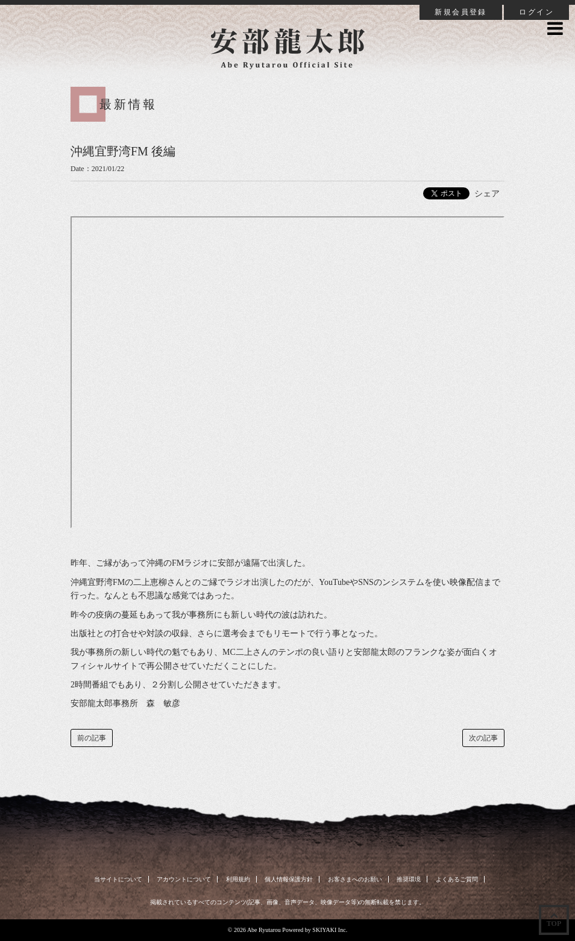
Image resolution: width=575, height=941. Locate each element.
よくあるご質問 (457, 879)
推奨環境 (409, 879)
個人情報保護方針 (289, 879)
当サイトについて (118, 879)
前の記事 (91, 738)
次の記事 (483, 738)
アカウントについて (184, 879)
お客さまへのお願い (355, 879)
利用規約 (238, 879)
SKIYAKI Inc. (329, 930)
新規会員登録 (460, 12)
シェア (487, 193)
